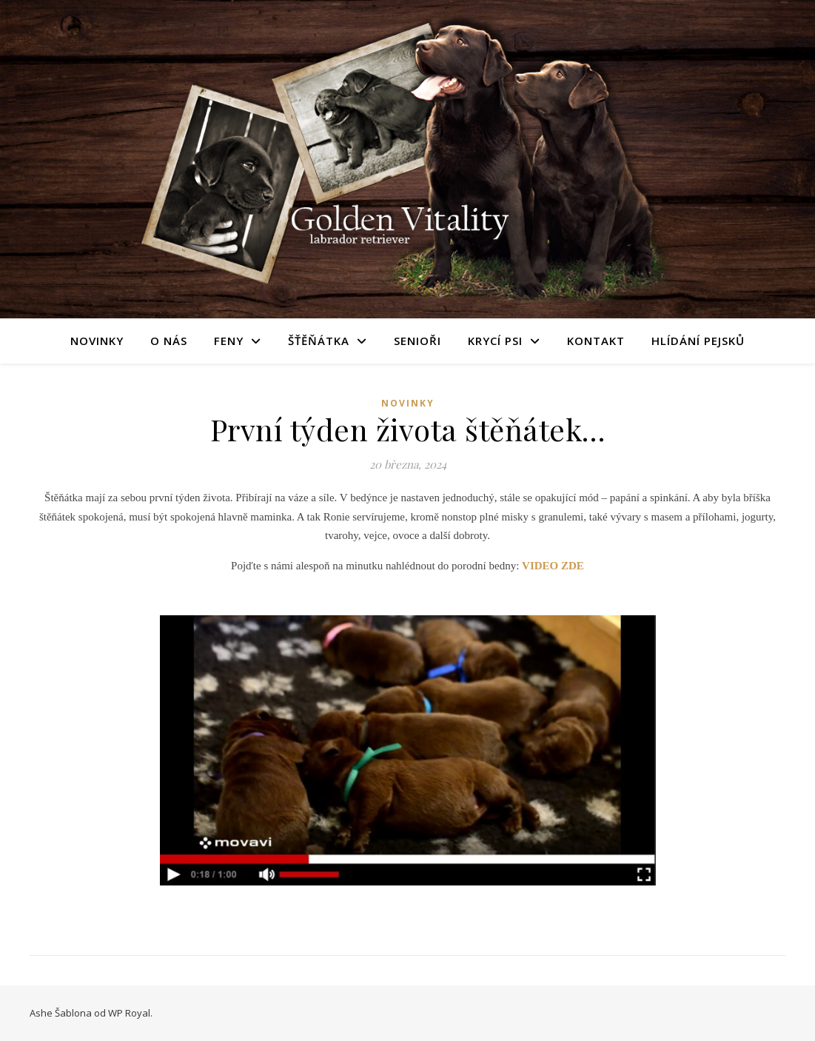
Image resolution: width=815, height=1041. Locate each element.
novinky (408, 403)
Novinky (97, 340)
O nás (168, 340)
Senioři (417, 340)
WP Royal (129, 1013)
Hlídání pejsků (698, 340)
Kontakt (596, 340)
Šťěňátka (318, 340)
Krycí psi (495, 340)
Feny (229, 340)
